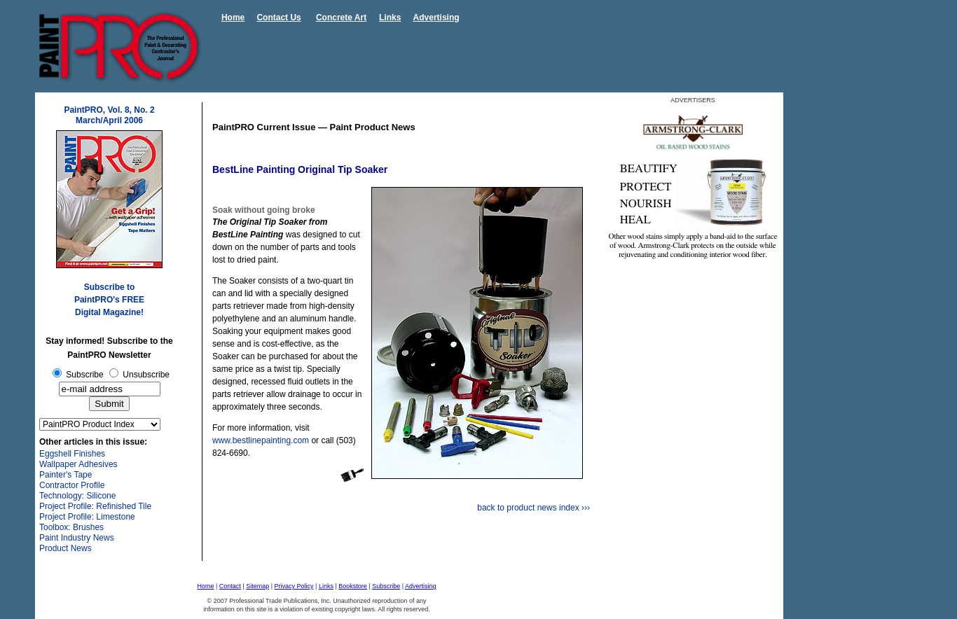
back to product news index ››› (533, 508)
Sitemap (257, 586)
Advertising (436, 17)
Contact (230, 586)
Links (390, 17)
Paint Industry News (76, 538)
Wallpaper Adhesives (78, 464)
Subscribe (386, 586)
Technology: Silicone (77, 496)
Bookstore (352, 586)
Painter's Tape (65, 475)
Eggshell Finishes (72, 454)
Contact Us (278, 17)
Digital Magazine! (109, 312)
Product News (65, 548)
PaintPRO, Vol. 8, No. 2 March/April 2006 (109, 115)
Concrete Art (341, 17)
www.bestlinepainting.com (260, 440)
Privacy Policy (294, 586)
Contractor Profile (71, 485)
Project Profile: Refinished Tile (95, 506)
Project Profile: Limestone (87, 517)
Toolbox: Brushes (71, 527)
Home (233, 17)
